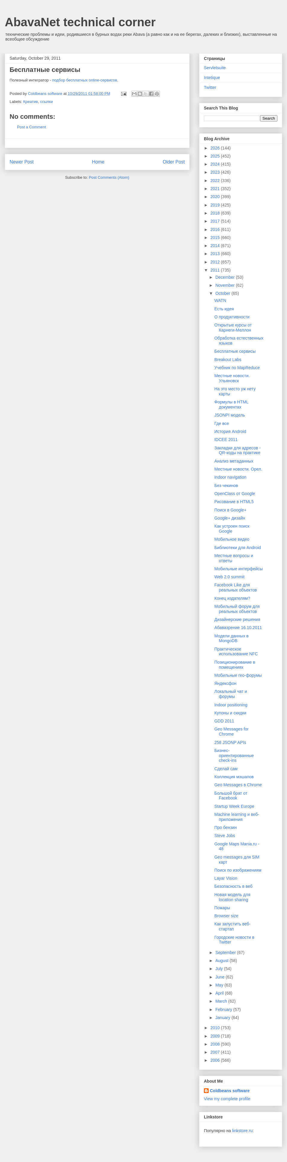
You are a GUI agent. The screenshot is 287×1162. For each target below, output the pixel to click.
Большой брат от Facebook (230, 796)
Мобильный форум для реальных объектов (237, 609)
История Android (230, 431)
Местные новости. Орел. (238, 469)
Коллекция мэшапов (234, 776)
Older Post (174, 161)
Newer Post (22, 161)
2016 (215, 229)
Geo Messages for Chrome (231, 731)
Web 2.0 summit (229, 576)
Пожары (222, 907)
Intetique (212, 77)
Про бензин (225, 827)
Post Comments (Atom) (109, 177)
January (223, 1017)
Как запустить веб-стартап (232, 926)
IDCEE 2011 (226, 439)
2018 (215, 213)
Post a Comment (31, 127)
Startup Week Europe (234, 806)
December (225, 277)
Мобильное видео (231, 539)
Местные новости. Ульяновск (232, 378)
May (219, 985)
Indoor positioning (231, 704)
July (219, 968)
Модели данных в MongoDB (231, 638)
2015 (215, 237)
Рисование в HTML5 (234, 501)
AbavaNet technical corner (80, 22)
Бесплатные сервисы (235, 351)
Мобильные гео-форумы (238, 675)
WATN (220, 300)
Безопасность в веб (233, 886)
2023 (215, 172)
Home (98, 161)
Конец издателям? (232, 598)
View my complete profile (227, 1098)
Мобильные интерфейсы (238, 568)
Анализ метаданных (234, 461)
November (225, 285)
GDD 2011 (224, 721)
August (222, 960)
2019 (215, 205)
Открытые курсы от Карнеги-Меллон (233, 327)
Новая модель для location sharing (232, 897)
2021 (215, 188)
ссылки (46, 101)
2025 (215, 156)
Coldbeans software (230, 1090)
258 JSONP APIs (230, 742)
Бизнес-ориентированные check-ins (234, 755)
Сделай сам (226, 768)
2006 (215, 1060)
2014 (215, 245)
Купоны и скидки (230, 713)
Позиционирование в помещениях (234, 665)
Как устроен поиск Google (232, 529)
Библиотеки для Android (237, 547)
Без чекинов (226, 485)
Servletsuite (215, 67)
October (223, 293)
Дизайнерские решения (237, 619)
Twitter (210, 87)
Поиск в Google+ (230, 510)
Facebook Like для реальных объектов (235, 587)
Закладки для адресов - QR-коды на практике (237, 450)
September (226, 952)
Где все (221, 423)
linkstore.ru (242, 1130)
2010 (215, 1027)
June (220, 977)
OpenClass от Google (234, 493)
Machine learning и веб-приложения (236, 817)
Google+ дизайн (229, 518)
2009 (215, 1036)
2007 (215, 1052)
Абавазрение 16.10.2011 (238, 627)
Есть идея (224, 308)
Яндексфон (225, 683)
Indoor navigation (230, 477)
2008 (215, 1044)
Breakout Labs (227, 359)
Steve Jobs (224, 835)
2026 (215, 148)
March (221, 1001)
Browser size (226, 915)
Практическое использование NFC (236, 651)
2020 (215, 196)
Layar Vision (225, 878)
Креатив (30, 101)
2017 (215, 221)
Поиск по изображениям (237, 870)
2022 (215, 180)
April (220, 993)
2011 (215, 270)
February (224, 1009)
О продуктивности (232, 317)
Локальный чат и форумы (230, 694)
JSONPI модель (229, 415)
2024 (215, 164)
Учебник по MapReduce (237, 367)
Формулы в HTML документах (231, 404)
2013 (215, 253)
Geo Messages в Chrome (238, 784)
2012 (215, 262)
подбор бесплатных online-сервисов (84, 80)
